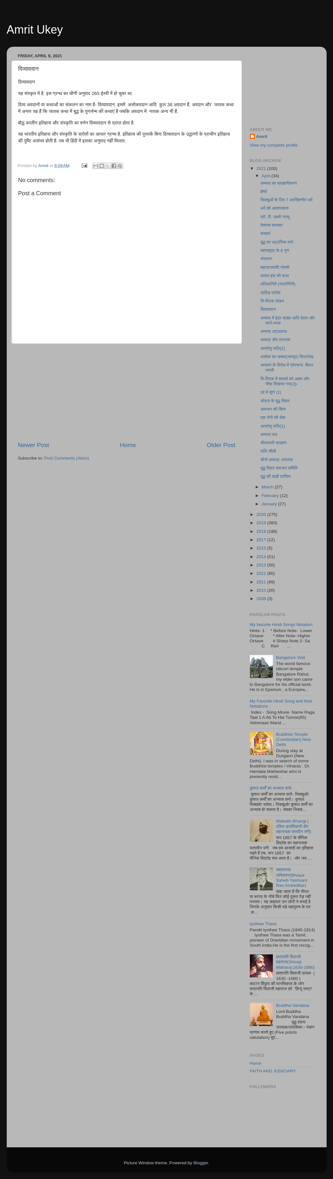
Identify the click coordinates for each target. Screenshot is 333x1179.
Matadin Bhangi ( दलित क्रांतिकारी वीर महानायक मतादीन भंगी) (293, 826)
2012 (261, 573)
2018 (261, 531)
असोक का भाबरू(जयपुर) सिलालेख (286, 356)
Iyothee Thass (263, 923)
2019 (261, 522)
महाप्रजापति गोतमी (274, 267)
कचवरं (265, 233)
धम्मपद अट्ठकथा (273, 331)
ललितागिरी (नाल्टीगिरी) (277, 284)
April (267, 175)
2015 (261, 548)
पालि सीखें (268, 451)
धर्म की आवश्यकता (274, 208)
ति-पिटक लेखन (272, 301)
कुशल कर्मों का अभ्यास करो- (271, 788)
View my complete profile (274, 145)
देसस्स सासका (271, 225)
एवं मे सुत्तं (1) (270, 392)
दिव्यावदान (268, 309)
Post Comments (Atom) (66, 458)
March (268, 487)
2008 (261, 598)
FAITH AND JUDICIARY (273, 1071)
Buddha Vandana (292, 1005)
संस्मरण (266, 258)
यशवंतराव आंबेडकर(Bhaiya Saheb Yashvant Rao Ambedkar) (291, 877)
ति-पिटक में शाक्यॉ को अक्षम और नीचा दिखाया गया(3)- (284, 381)
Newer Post (33, 445)
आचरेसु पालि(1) (272, 426)
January (270, 503)
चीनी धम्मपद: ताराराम (276, 459)
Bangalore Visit (290, 657)
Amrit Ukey (35, 29)
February (271, 495)
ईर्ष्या (263, 191)
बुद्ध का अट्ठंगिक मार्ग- (277, 242)
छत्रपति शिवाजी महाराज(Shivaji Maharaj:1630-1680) (295, 961)
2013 (261, 565)
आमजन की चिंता (273, 409)
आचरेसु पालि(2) (272, 348)
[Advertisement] (127, 392)
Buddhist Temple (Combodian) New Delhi (293, 739)
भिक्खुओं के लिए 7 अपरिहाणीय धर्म (286, 199)
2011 (261, 582)
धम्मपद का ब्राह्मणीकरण (278, 183)
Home (128, 445)
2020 (261, 514)
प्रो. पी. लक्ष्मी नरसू (274, 216)
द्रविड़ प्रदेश (270, 292)
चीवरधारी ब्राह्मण (273, 442)
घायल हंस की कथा (274, 275)
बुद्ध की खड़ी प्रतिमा (275, 476)
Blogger (201, 1162)
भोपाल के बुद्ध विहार (274, 400)
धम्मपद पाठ (268, 434)
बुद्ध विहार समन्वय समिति (278, 468)
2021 (261, 168)
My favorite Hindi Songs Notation (281, 624)
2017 (261, 539)
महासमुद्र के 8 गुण (274, 250)
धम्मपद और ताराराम (275, 339)
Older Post (221, 445)
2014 (261, 556)
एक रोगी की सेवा (272, 417)
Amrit (261, 136)
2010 (261, 590)
